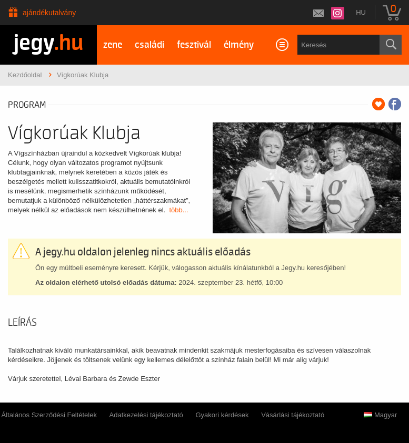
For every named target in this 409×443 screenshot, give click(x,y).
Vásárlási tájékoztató (292, 415)
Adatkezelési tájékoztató (146, 415)
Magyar (380, 415)
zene (112, 44)
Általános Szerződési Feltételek (49, 415)
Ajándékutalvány (49, 12)
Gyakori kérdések (221, 415)
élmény (239, 44)
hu (361, 12)
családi (149, 44)
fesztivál (194, 44)
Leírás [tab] (22, 322)
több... (178, 210)
